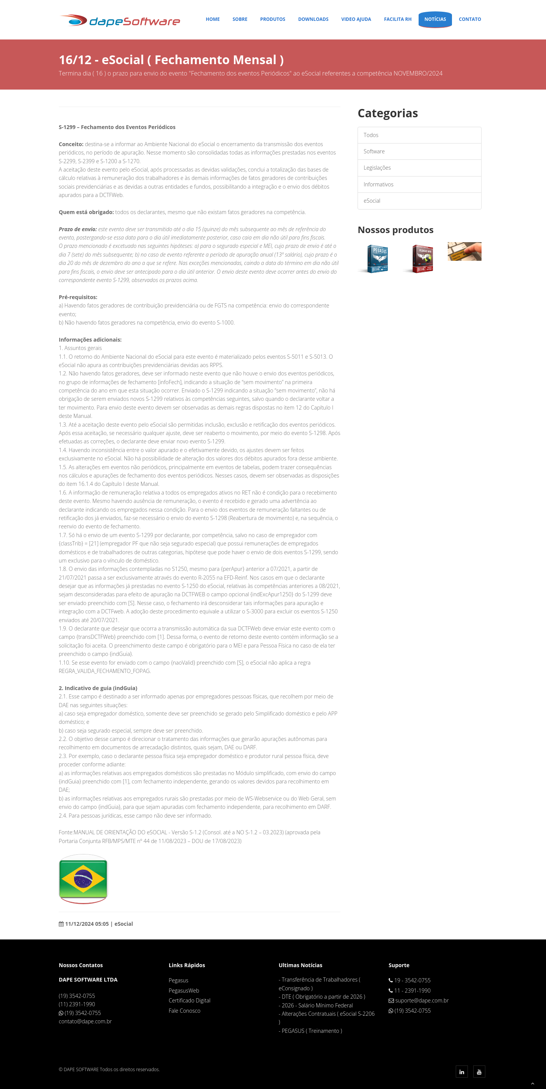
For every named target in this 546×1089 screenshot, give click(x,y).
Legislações (377, 167)
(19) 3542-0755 (83, 1013)
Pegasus (178, 980)
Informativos (378, 184)
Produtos (272, 19)
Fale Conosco (185, 1010)
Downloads (313, 19)
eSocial (372, 200)
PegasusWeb (184, 990)
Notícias (435, 19)
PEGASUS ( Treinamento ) (312, 1030)
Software (374, 151)
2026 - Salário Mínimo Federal (317, 1005)
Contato (470, 19)
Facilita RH (398, 19)
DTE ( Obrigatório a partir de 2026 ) (323, 996)
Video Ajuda (356, 19)
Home (213, 19)
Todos (371, 135)
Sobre (239, 19)
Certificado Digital (189, 1000)
